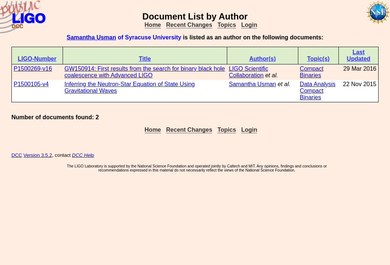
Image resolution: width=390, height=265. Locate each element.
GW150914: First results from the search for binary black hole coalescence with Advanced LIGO (144, 72)
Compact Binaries (311, 72)
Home (153, 25)
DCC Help (83, 155)
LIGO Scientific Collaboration (248, 72)
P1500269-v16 (33, 69)
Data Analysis (317, 84)
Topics (226, 25)
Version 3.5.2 (38, 155)
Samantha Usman (91, 37)
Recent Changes (189, 25)
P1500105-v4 (31, 84)
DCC (16, 155)
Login (249, 25)
